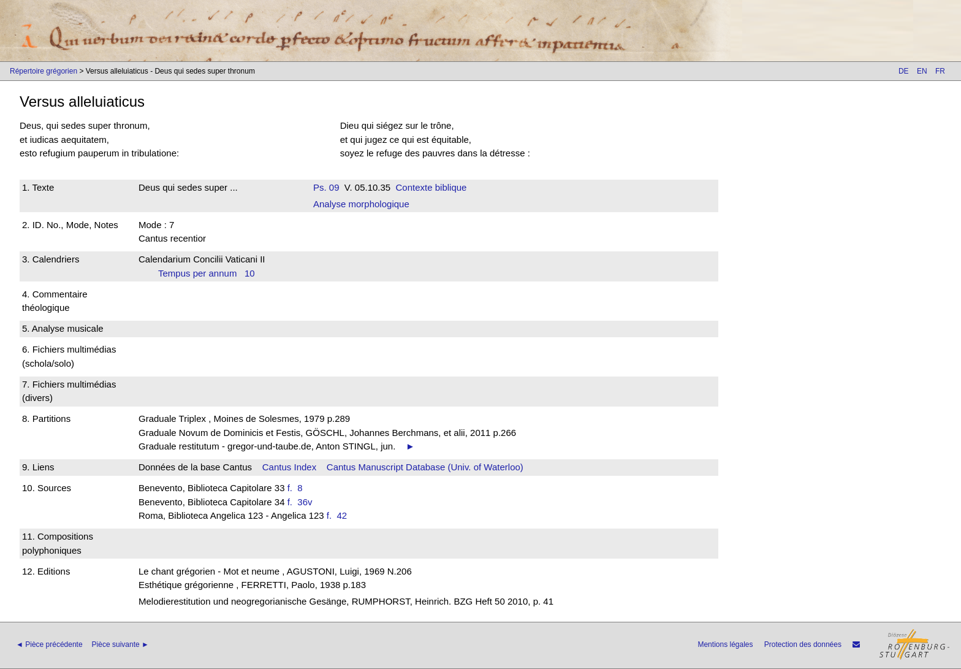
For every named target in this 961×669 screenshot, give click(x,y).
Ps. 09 (326, 187)
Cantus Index (289, 467)
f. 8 (297, 488)
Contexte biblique (431, 187)
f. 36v (302, 502)
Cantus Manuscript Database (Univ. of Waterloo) (425, 467)
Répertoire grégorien (43, 71)
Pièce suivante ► (120, 644)
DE (903, 71)
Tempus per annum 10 (206, 273)
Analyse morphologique (361, 204)
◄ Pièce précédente (49, 644)
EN (922, 71)
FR (940, 71)
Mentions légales (725, 644)
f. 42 (339, 515)
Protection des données (802, 644)
